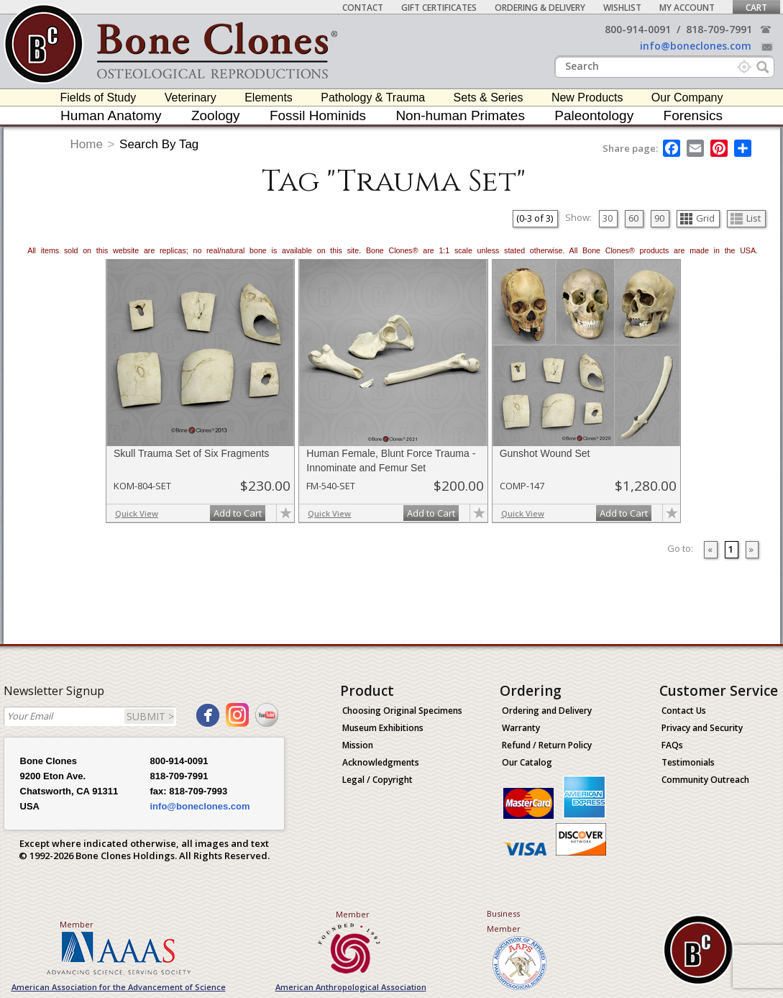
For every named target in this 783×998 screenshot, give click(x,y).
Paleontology (593, 115)
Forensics (693, 115)
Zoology (215, 115)
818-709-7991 (719, 29)
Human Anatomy (110, 115)
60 (633, 218)
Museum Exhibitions (382, 728)
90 (659, 218)
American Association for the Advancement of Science (119, 986)
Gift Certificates (439, 7)
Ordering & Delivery (540, 7)
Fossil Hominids (318, 115)
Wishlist (622, 7)
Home (86, 144)
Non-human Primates (460, 115)
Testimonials (688, 762)
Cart (756, 7)
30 (608, 218)
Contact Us (683, 710)
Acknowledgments (380, 762)
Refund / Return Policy (547, 745)
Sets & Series (488, 97)
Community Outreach (705, 780)
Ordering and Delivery (547, 710)
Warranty (521, 728)
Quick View (136, 513)
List (746, 218)
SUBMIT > (150, 716)
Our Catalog (527, 762)
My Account (687, 7)
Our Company (687, 97)
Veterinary (190, 97)
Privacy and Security (702, 728)
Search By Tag (158, 144)
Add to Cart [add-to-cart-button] (238, 513)
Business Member (504, 921)
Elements (268, 97)
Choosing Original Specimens (402, 710)
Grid (697, 218)
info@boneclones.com (695, 46)
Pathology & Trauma (373, 97)
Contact (362, 7)
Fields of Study (98, 97)
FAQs (672, 745)
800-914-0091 (638, 29)
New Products (587, 97)
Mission (357, 745)
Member (76, 924)
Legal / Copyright (377, 780)
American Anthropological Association (350, 986)
